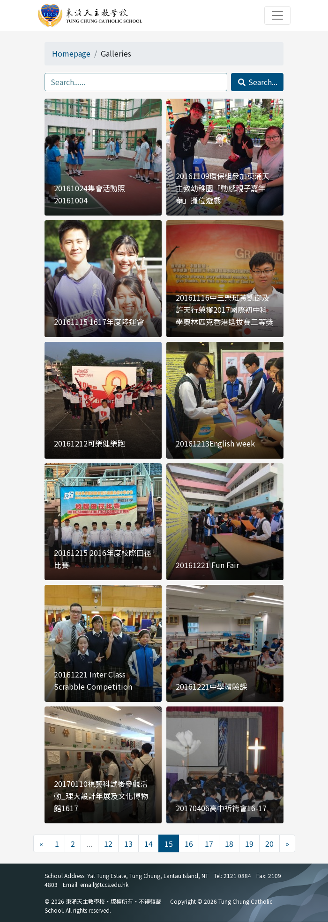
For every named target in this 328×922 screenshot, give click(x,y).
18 (229, 843)
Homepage (71, 53)
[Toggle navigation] (277, 15)
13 (128, 843)
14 (148, 843)
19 (249, 843)
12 (108, 843)
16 (189, 843)
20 (269, 843)
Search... (257, 81)
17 (209, 843)
